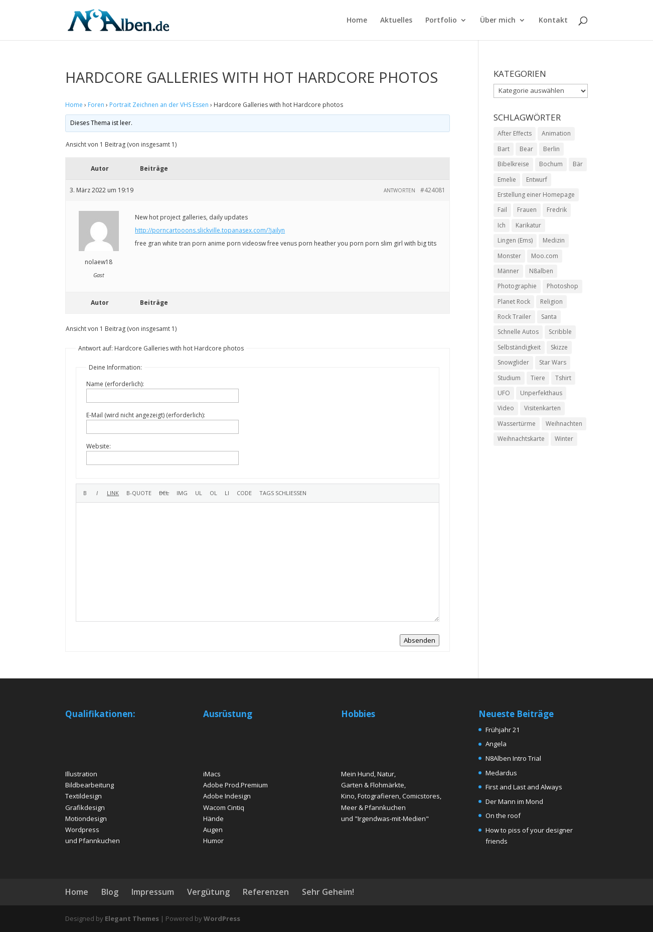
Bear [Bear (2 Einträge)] (526, 149)
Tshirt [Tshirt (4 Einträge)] (563, 378)
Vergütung (208, 891)
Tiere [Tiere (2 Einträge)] (538, 378)
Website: (98, 446)
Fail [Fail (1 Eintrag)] (502, 209)
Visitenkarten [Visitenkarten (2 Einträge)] (542, 408)
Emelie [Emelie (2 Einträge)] (507, 179)
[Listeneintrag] (227, 493)
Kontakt (553, 21)
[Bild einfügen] (182, 493)
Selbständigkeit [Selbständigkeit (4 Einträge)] (519, 347)
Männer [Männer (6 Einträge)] (508, 271)
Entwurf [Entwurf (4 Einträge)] (536, 179)
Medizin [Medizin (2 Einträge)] (554, 240)
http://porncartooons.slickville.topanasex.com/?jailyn (210, 230)
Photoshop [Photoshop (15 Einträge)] (562, 286)
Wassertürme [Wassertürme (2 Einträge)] (517, 423)
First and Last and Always (523, 786)
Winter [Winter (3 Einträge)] (564, 438)
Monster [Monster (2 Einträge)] (509, 256)
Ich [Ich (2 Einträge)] (502, 225)
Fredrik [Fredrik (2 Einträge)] (557, 209)
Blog (109, 891)
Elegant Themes (132, 918)
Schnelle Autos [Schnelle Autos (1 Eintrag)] (518, 331)
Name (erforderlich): (115, 384)
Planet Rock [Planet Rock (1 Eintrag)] (514, 301)
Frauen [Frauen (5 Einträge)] (527, 209)
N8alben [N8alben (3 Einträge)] (541, 271)
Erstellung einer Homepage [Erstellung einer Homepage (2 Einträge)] (536, 194)
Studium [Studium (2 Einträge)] (509, 378)
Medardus (501, 772)
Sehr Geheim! (328, 891)
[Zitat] (138, 493)
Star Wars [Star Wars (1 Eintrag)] (552, 362)
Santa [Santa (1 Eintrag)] (549, 316)
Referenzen (266, 891)
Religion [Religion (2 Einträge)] (551, 301)
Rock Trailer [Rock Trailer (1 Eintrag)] (514, 316)
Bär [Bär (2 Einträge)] (578, 164)
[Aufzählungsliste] (198, 493)
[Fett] (85, 493)
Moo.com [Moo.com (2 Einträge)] (544, 256)
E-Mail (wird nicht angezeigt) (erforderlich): (145, 415)
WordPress (222, 918)
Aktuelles (396, 21)
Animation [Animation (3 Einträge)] (556, 133)
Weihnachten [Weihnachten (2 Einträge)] (564, 423)
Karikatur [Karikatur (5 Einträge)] (528, 225)
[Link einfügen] (113, 493)
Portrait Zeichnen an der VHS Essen (159, 104)
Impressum (152, 891)
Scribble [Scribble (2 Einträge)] (560, 331)
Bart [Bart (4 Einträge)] (504, 149)
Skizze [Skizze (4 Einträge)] (559, 347)
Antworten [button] (399, 190)
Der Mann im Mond (514, 801)
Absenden (419, 640)
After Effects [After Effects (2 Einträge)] (515, 133)
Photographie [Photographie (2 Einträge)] (517, 286)
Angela (496, 743)
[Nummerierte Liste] (213, 493)
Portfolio (441, 21)
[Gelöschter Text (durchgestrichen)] (164, 493)
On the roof (503, 815)
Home (357, 21)
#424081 (432, 190)
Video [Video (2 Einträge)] (506, 408)
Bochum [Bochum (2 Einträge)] (551, 164)
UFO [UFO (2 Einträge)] (504, 393)
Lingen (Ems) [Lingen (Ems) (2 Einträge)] (515, 240)
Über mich (498, 21)
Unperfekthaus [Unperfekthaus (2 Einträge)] (541, 393)
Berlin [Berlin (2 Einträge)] (551, 149)
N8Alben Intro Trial (513, 758)
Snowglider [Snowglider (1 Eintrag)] (513, 362)
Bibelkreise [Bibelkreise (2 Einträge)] (513, 164)
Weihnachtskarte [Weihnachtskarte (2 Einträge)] (521, 438)
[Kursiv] (97, 493)
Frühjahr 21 (502, 729)
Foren (96, 104)
